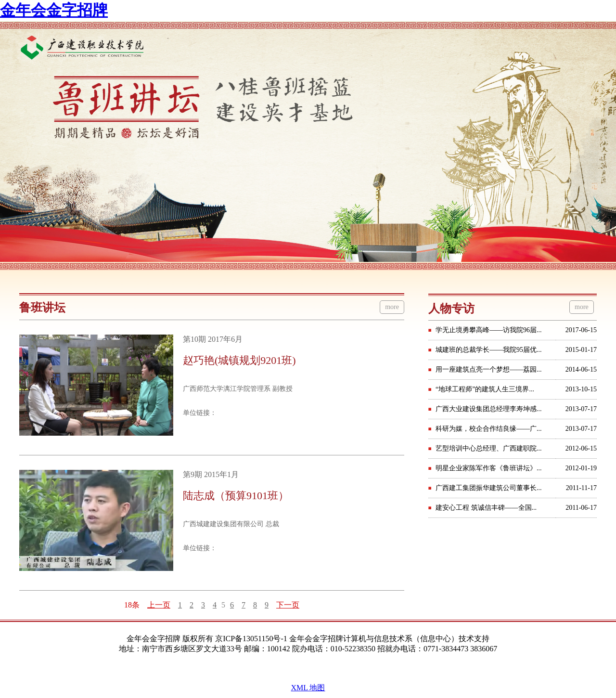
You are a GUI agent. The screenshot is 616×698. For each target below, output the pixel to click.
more (392, 306)
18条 (132, 605)
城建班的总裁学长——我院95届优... (489, 349)
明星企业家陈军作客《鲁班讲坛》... (489, 468)
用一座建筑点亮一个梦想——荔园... (489, 369)
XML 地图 (308, 688)
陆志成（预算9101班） (236, 496)
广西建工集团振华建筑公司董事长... (489, 487)
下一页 (287, 605)
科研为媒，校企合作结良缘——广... (489, 428)
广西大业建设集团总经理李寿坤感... (489, 409)
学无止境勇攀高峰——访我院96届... (489, 330)
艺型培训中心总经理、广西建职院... (489, 448)
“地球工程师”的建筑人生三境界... (485, 389)
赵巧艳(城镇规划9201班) (239, 360)
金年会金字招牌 (54, 10)
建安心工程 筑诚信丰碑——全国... (486, 507)
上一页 (158, 605)
